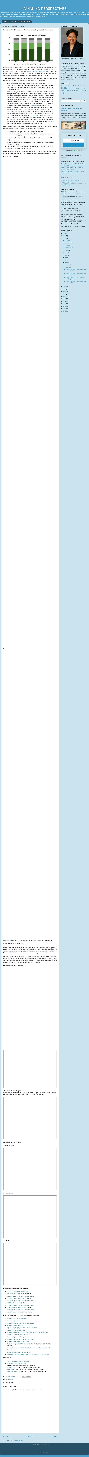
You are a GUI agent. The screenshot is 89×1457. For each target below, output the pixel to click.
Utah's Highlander (12, 1371)
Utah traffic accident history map (16, 1363)
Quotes (63, 90)
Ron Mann (75, 90)
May (66, 257)
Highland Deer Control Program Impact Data (20, 1339)
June (66, 255)
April (66, 260)
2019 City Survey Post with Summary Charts (20, 1296)
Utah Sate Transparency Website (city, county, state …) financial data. (28, 1354)
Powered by (73, 150)
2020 (64, 286)
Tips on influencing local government (18, 1361)
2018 (64, 291)
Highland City (11, 1367)
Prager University (66, 184)
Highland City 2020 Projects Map (17, 1318)
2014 (64, 301)
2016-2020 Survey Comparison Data (18, 1291)
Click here (33, 105)
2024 (64, 233)
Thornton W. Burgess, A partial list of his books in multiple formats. (72, 168)
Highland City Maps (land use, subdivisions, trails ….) (23, 1328)
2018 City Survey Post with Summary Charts (20, 1300)
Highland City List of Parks (15, 1325)
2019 (64, 289)
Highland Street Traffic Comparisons (18, 1341)
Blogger (48, 1452)
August (67, 250)
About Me (14, 21)
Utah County (73, 92)
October (67, 245)
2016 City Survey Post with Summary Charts (20, 1309)
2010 (64, 311)
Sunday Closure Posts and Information (18, 1352)
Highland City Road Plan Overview (17, 1334)
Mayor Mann (10, 1369)
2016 (64, 296)
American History (66, 86)
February (67, 265)
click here (36, 115)
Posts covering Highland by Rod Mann (18, 1344)
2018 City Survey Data (14, 1303)
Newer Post (7, 1437)
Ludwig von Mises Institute (68, 182)
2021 (64, 238)
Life (72, 88)
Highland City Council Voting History (18, 1337)
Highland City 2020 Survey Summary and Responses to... (74, 278)
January (67, 267)
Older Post (53, 1437)
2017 (64, 294)
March (66, 262)
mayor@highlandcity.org (37, 71)
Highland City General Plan (15, 1321)
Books (75, 86)
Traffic (67, 92)
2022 (64, 235)
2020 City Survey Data (14, 1293)
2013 (64, 303)
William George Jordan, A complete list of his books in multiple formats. (72, 172)
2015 (64, 298)
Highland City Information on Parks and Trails (20, 1323)
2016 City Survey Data (14, 1312)
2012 (64, 306)
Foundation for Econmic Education (70, 180)
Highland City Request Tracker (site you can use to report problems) (27, 1332)
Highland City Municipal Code (16, 1330)
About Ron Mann (25, 21)
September (68, 247)
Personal (77, 88)
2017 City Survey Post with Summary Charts (20, 1305)
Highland (10, 1379)
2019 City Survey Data (14, 1298)
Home (5, 21)
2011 (64, 308)
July (66, 252)
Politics (83, 88)
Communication (82, 86)
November (68, 242)
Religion (68, 90)
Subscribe (74, 145)
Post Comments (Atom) (17, 1440)
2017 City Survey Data (14, 1307)
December (68, 240)
